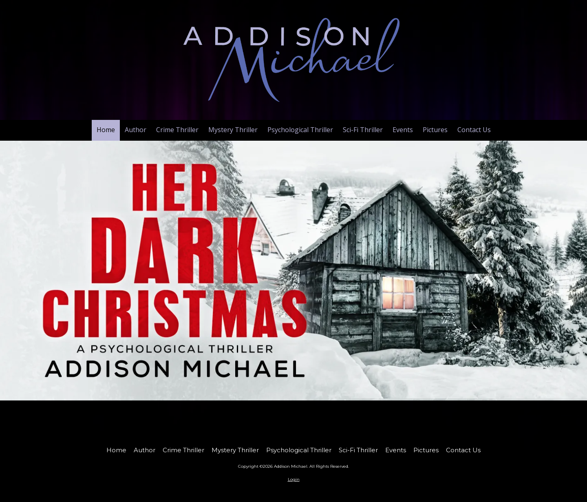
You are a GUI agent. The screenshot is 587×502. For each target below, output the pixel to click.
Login (294, 479)
